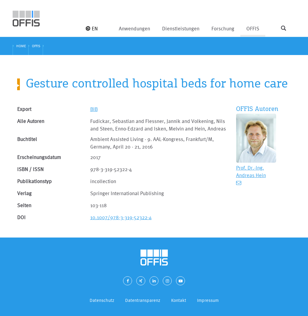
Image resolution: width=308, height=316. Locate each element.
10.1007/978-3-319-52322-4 (121, 217)
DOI (21, 217)
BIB (94, 109)
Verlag (24, 193)
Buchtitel (27, 139)
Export (24, 109)
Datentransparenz (142, 300)
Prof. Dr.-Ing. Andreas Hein (251, 171)
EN (92, 28)
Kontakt (178, 300)
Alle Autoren (30, 121)
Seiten (24, 205)
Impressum (208, 300)
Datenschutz (102, 300)
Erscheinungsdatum (39, 157)
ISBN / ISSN (30, 169)
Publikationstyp (34, 181)
